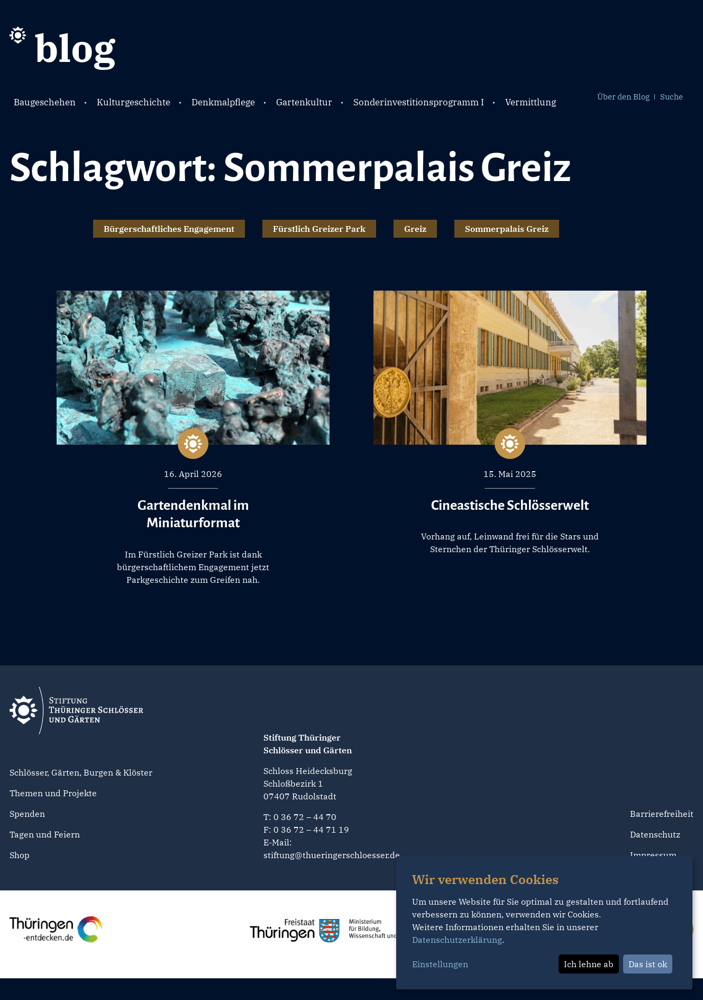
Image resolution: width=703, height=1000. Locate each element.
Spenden (27, 813)
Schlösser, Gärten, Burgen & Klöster (81, 772)
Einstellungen (440, 964)
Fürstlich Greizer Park (319, 228)
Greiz (415, 228)
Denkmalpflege (223, 102)
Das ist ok (647, 964)
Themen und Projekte (53, 793)
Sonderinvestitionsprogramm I (418, 102)
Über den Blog (623, 97)
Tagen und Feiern (45, 834)
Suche (671, 97)
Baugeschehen (45, 102)
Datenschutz (655, 834)
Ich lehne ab (589, 964)
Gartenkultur (304, 102)
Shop (20, 855)
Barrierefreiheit (661, 813)
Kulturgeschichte (133, 102)
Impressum (653, 855)
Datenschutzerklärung (457, 939)
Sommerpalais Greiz (507, 228)
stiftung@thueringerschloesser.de (331, 855)
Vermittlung (530, 102)
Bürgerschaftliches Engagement (169, 228)
